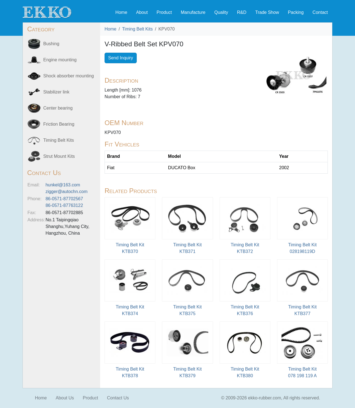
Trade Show (267, 12)
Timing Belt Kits (137, 29)
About (142, 12)
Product (164, 12)
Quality (221, 12)
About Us (65, 398)
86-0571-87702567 (64, 198)
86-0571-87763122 (64, 205)
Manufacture (193, 12)
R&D (241, 12)
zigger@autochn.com (66, 191)
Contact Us (118, 398)
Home (121, 12)
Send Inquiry (120, 57)
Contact (320, 12)
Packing (296, 12)
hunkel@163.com (62, 185)
